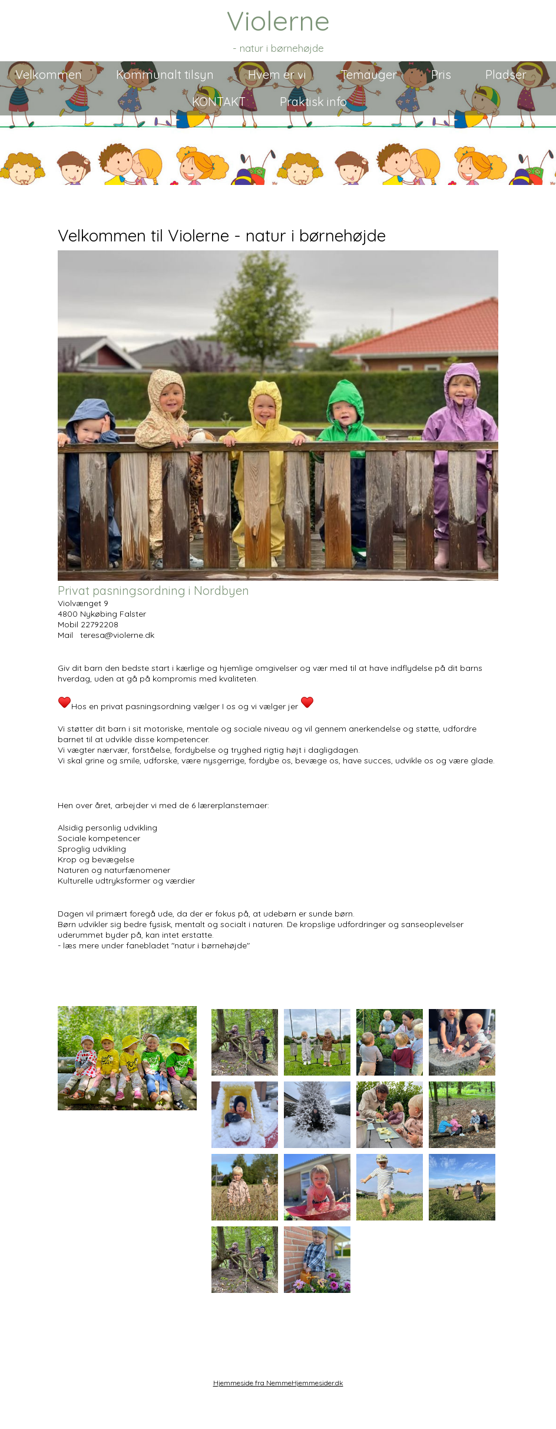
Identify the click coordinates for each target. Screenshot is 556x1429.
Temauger (368, 74)
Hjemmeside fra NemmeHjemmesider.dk (278, 1382)
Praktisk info (313, 101)
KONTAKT (219, 101)
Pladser (506, 74)
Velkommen (48, 74)
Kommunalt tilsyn (165, 74)
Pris (441, 74)
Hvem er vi (277, 74)
